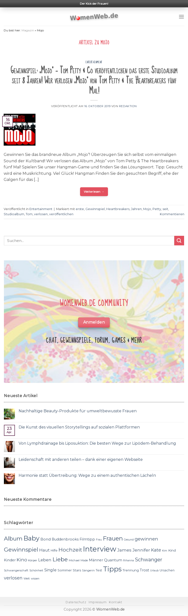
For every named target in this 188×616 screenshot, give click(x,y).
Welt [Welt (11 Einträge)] (27, 578)
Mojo (147, 209)
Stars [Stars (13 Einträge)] (77, 570)
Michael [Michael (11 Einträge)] (74, 560)
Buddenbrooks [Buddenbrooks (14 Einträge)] (65, 539)
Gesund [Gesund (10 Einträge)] (129, 539)
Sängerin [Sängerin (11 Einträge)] (88, 570)
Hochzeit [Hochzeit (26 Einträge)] (70, 549)
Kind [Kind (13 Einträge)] (172, 550)
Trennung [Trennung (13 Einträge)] (131, 570)
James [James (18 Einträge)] (124, 550)
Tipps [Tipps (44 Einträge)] (112, 569)
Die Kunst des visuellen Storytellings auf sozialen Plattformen (79, 427)
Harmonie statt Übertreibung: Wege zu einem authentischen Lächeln (87, 475)
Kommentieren (172, 214)
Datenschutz (76, 602)
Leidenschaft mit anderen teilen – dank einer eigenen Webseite (81, 459)
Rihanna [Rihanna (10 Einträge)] (128, 560)
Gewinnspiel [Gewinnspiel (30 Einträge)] (21, 549)
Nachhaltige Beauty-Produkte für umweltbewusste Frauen (78, 411)
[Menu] (181, 17)
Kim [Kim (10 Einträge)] (164, 550)
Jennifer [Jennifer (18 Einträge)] (141, 550)
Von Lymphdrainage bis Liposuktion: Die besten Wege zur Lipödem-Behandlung (97, 443)
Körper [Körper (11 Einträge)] (32, 560)
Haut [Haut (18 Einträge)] (44, 550)
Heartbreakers (117, 209)
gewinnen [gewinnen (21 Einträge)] (146, 539)
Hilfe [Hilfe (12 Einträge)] (54, 550)
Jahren (136, 209)
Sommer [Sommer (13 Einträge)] (65, 570)
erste (80, 209)
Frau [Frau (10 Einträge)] (99, 539)
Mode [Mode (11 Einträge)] (84, 560)
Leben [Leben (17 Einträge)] (44, 559)
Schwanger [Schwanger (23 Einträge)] (148, 560)
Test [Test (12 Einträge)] (99, 570)
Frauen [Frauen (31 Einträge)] (113, 538)
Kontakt (115, 602)
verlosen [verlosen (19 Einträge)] (13, 577)
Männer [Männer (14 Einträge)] (96, 560)
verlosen (41, 214)
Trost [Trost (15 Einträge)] (144, 570)
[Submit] (179, 240)
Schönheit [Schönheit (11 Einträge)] (36, 570)
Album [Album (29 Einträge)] (13, 538)
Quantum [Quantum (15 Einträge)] (113, 560)
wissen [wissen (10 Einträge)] (35, 578)
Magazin (28, 30)
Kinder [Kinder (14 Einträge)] (10, 560)
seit (165, 209)
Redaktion (128, 106)
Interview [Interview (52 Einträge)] (99, 549)
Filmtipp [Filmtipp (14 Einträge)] (87, 539)
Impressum (98, 602)
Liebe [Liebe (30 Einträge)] (60, 559)
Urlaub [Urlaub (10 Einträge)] (154, 570)
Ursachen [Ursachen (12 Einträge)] (167, 570)
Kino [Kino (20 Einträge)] (22, 560)
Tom (29, 214)
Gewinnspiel (95, 209)
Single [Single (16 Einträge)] (50, 570)
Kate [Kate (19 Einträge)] (156, 550)
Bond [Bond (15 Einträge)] (45, 539)
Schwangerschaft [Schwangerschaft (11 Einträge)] (16, 570)
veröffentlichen (61, 214)
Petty (157, 209)
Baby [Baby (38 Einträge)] (31, 538)
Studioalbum (14, 214)
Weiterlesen (94, 191)
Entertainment (94, 62)
